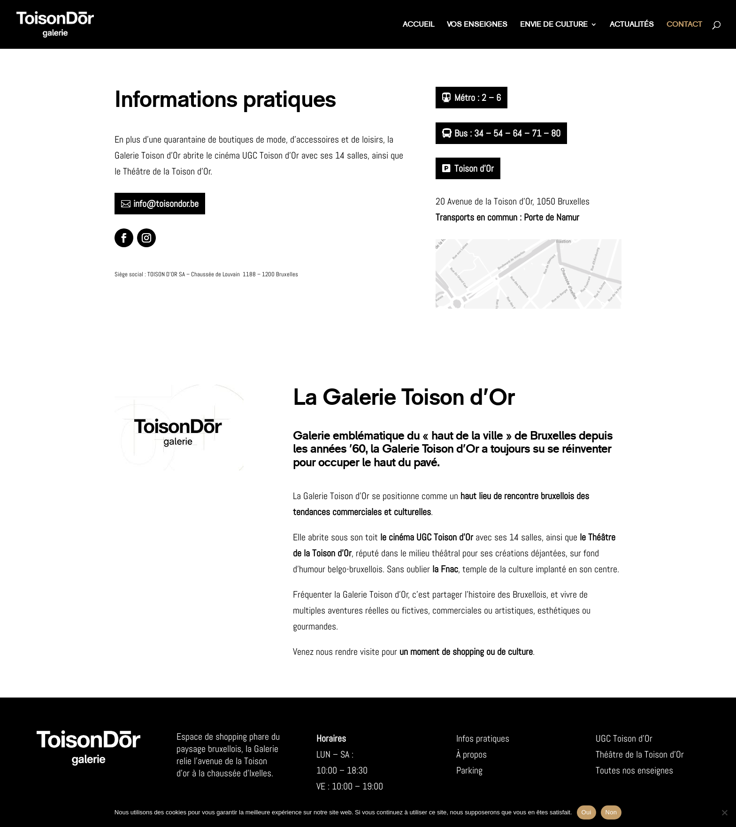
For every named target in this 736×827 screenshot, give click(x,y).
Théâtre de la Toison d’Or (640, 754)
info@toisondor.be (166, 203)
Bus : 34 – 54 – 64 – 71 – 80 (507, 133)
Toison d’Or (474, 168)
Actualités (632, 25)
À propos (471, 754)
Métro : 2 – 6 (477, 97)
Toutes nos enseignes (634, 770)
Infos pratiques (482, 738)
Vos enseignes (477, 25)
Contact (684, 25)
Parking (469, 770)
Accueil (418, 25)
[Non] (724, 812)
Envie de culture (554, 25)
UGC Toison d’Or (624, 738)
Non (611, 812)
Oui (586, 812)
